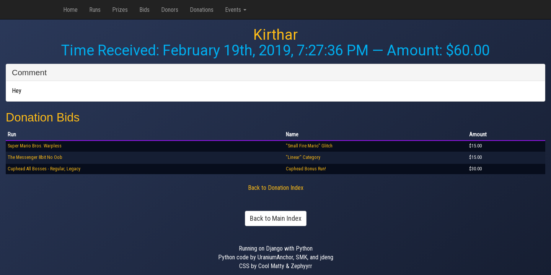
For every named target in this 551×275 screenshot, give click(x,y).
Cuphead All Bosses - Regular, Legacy (44, 168)
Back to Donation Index (275, 187)
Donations (202, 9)
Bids (144, 9)
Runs (95, 9)
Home (70, 9)
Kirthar (275, 34)
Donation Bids (43, 117)
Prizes (120, 9)
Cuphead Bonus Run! (306, 168)
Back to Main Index (276, 218)
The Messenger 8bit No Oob (35, 157)
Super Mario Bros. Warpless (35, 146)
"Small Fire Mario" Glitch (309, 146)
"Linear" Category (303, 157)
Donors (169, 9)
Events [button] (235, 9)
